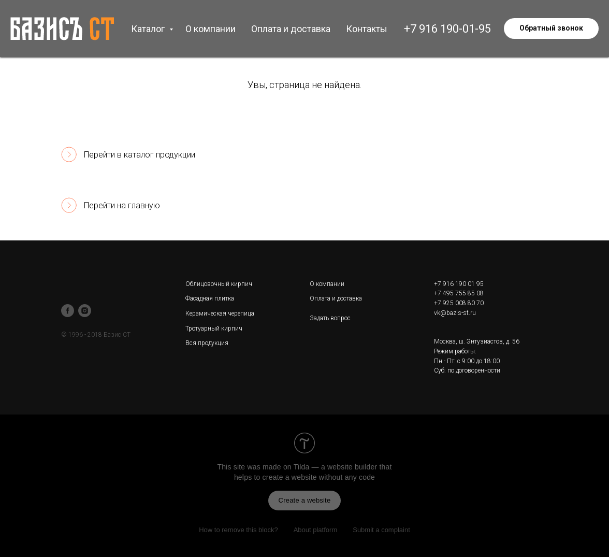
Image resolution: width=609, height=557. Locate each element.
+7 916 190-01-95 (447, 28)
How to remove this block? (238, 530)
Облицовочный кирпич (218, 284)
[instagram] (84, 310)
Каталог (149, 28)
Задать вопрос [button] (330, 318)
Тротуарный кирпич (213, 328)
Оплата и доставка (290, 28)
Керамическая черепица (219, 313)
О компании (210, 28)
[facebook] (67, 310)
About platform (316, 530)
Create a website (305, 500)
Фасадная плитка (209, 298)
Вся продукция (206, 343)
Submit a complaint (381, 530)
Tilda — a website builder (336, 467)
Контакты (366, 28)
